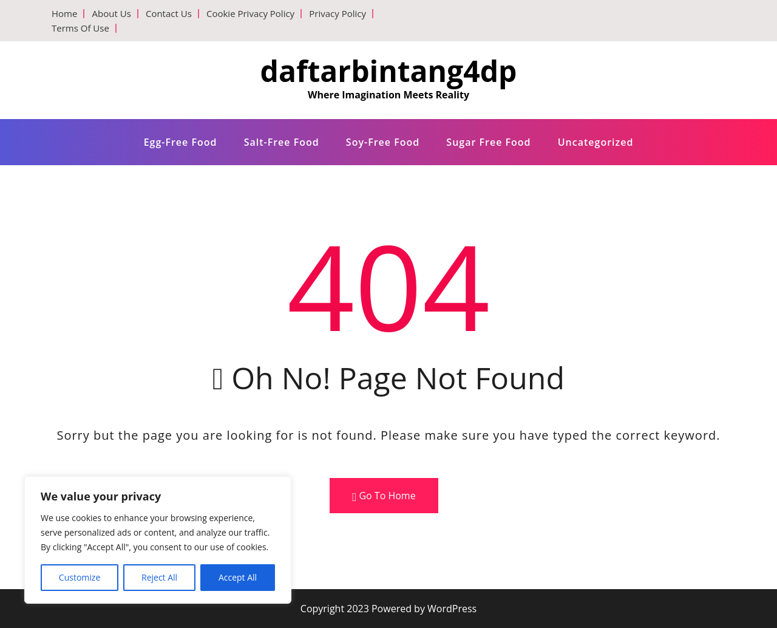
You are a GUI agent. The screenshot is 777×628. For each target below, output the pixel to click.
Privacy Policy (337, 13)
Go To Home (383, 496)
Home (64, 13)
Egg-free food (180, 142)
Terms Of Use (80, 28)
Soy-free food (382, 142)
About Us (111, 13)
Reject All (159, 577)
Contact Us (169, 13)
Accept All (238, 577)
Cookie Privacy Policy (250, 13)
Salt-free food (281, 142)
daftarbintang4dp (388, 70)
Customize (79, 577)
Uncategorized (596, 142)
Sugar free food (488, 142)
